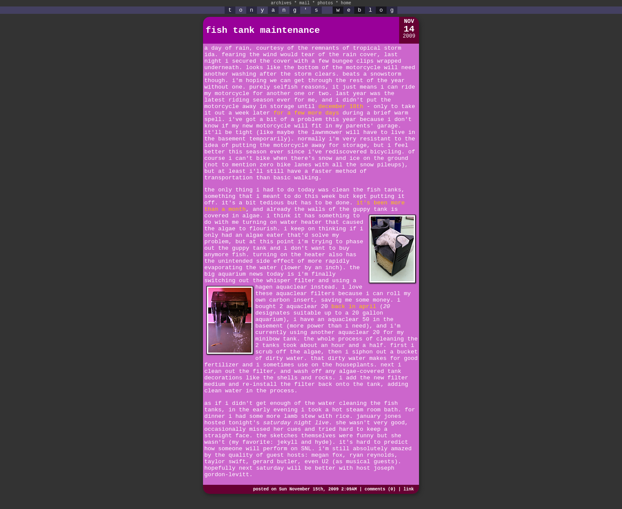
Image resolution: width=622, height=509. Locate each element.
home (346, 3)
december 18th (340, 106)
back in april (353, 306)
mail (304, 3)
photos (325, 3)
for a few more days (306, 113)
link (408, 489)
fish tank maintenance (263, 30)
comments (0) (380, 489)
